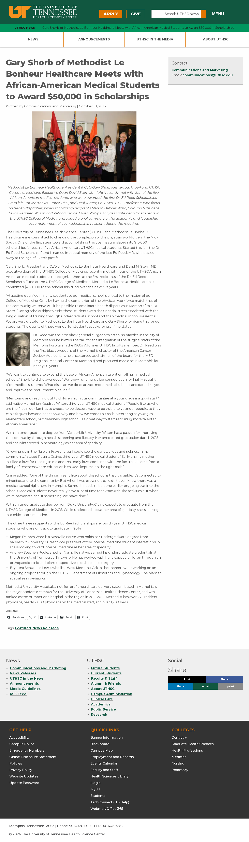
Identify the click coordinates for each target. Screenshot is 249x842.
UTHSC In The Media (155, 39)
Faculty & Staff (104, 678)
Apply (111, 14)
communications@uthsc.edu (207, 75)
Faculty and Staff (104, 770)
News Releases (45, 628)
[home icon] (5, 27)
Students (97, 796)
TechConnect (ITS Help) (109, 802)
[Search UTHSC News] (176, 14)
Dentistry (179, 737)
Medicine (179, 757)
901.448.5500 (80, 826)
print (230, 686)
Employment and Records (112, 757)
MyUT (95, 789)
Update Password (24, 783)
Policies (15, 763)
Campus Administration (111, 694)
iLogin (95, 783)
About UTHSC (216, 39)
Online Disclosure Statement (33, 757)
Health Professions (187, 750)
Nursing (178, 763)
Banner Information (106, 737)
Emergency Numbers (26, 750)
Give (136, 14)
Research (99, 715)
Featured (23, 628)
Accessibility (19, 737)
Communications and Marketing (200, 70)
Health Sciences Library (109, 776)
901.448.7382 (112, 826)
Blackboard (99, 744)
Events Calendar (103, 763)
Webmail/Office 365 (106, 809)
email (205, 686)
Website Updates (23, 776)
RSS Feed (18, 694)
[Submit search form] (203, 14)
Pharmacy (180, 770)
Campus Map (101, 750)
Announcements (94, 39)
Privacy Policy (20, 770)
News (33, 39)
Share (231, 680)
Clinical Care (102, 699)
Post (192, 680)
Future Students (105, 668)
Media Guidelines (25, 689)
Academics (101, 704)
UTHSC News (24, 28)
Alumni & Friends (106, 683)
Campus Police (21, 744)
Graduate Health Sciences (193, 744)
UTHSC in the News (27, 678)
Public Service (103, 709)
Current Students (106, 673)
